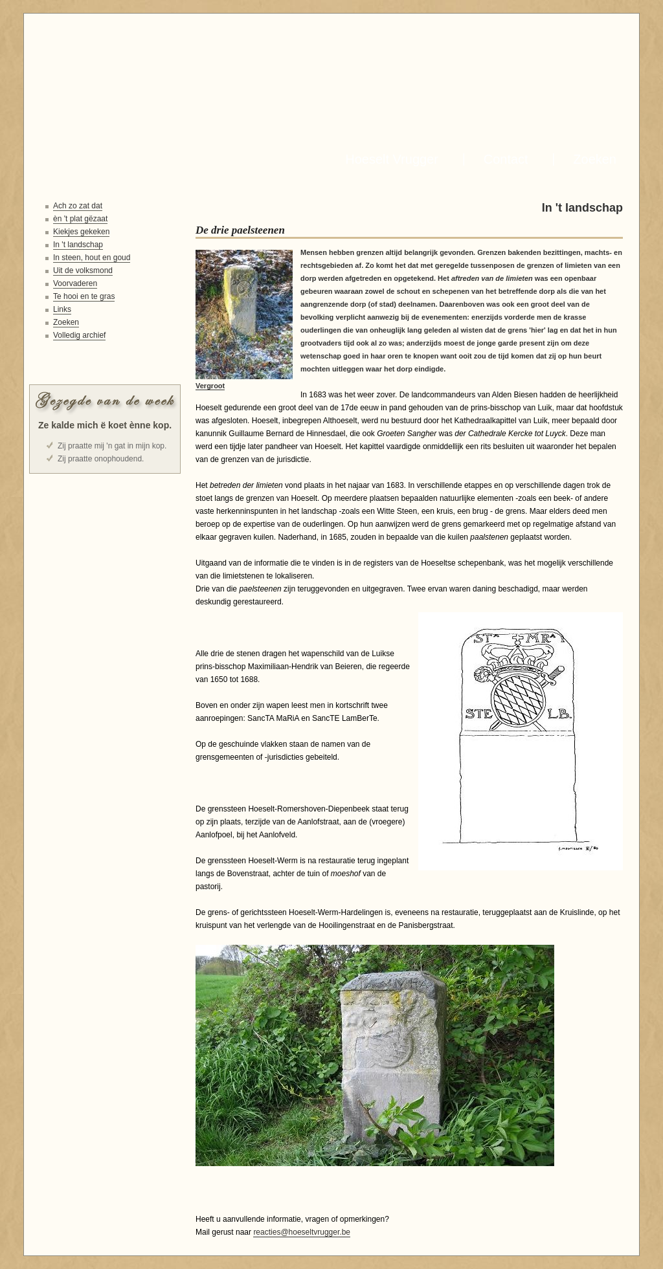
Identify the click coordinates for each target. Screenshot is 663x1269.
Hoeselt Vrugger (388, 159)
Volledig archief (79, 335)
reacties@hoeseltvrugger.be (301, 1232)
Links (62, 309)
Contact (502, 159)
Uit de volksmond (83, 270)
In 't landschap (78, 244)
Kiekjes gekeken (81, 231)
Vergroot (210, 386)
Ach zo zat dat (77, 205)
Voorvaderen (75, 283)
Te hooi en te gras (84, 296)
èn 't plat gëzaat (80, 218)
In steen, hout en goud (91, 257)
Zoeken (591, 159)
